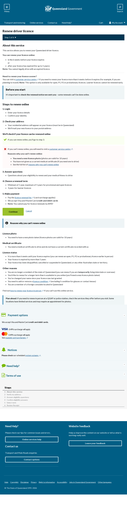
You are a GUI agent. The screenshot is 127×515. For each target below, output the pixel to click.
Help (6, 482)
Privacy (34, 482)
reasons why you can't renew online (43, 164)
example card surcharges (16, 338)
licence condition (41, 281)
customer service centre (27, 79)
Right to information (47, 482)
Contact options (32, 459)
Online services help (31, 439)
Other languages (105, 482)
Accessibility (62, 482)
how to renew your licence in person (27, 290)
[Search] (6, 8)
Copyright (14, 482)
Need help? (67, 22)
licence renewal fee (24, 197)
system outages (33, 355)
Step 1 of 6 (9, 37)
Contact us (52, 22)
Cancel (29, 211)
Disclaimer (25, 482)
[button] (13, 212)
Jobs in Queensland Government (82, 482)
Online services (36, 22)
